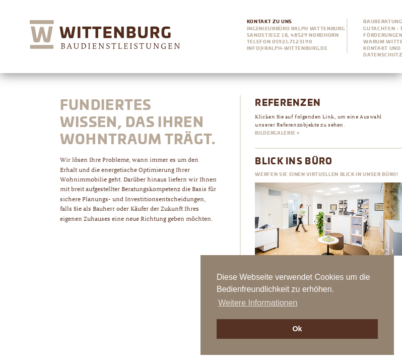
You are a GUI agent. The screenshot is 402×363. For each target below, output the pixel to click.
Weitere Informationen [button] (257, 302)
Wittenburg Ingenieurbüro (105, 36)
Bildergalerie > (277, 133)
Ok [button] (297, 329)
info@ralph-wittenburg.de (287, 48)
